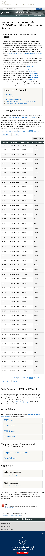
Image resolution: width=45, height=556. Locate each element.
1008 (35, 131)
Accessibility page (9, 507)
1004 (19, 131)
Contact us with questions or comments (11, 515)
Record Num (13, 142)
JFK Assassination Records (25, 16)
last (17, 134)
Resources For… (6, 526)
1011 (7, 134)
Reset (41, 138)
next (13, 134)
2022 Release (9, 431)
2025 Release (9, 420)
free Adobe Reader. (21, 505)
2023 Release (9, 426)
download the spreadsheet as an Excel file (21, 117)
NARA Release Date (27, 142)
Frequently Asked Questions (16, 453)
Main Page (9, 95)
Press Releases (10, 458)
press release (30, 66)
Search (39, 8)
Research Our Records (11, 16)
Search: (11, 138)
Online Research (7, 523)
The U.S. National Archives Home (18, 3)
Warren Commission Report (14, 99)
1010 (3, 134)
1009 (38, 131)
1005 (23, 131)
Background (9, 97)
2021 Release (9, 437)
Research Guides (7, 529)
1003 (15, 131)
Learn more (22, 553)
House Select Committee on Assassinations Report (21, 101)
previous (8, 131)
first (3, 131)
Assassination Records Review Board (16, 103)
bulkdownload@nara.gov (21, 402)
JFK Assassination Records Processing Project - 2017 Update (24, 53)
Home (2, 16)
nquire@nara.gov (13, 475)
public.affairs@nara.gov (15, 486)
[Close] (43, 533)
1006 (27, 131)
